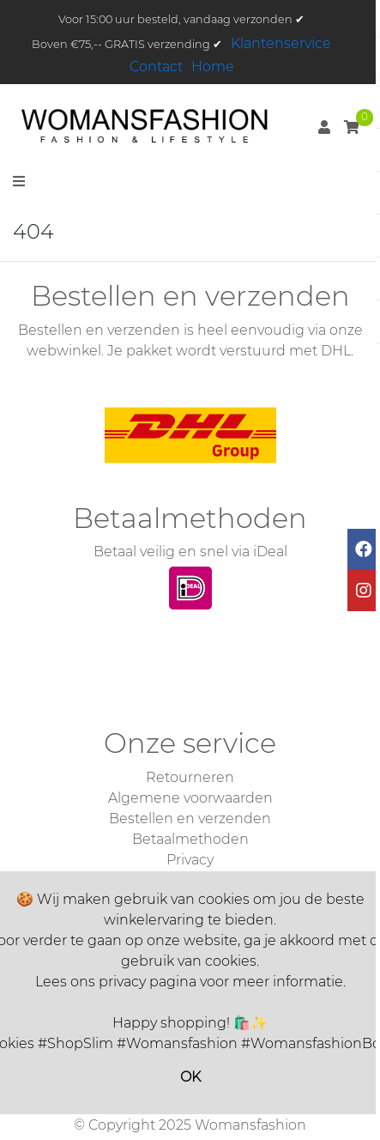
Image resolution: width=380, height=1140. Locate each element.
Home (212, 66)
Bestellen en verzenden (190, 818)
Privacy (190, 860)
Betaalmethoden (190, 839)
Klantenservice (281, 43)
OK (190, 1077)
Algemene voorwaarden (190, 798)
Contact (156, 66)
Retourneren (190, 777)
